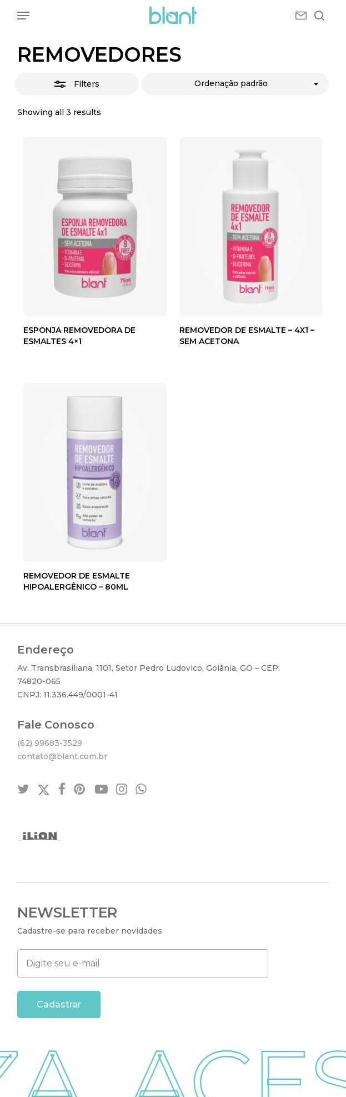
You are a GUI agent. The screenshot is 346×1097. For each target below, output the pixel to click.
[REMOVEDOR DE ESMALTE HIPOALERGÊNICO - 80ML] (95, 472)
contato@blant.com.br (62, 756)
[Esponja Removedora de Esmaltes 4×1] (95, 226)
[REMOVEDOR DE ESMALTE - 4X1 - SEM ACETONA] (251, 226)
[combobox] (235, 84)
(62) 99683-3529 (49, 743)
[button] (23, 15)
